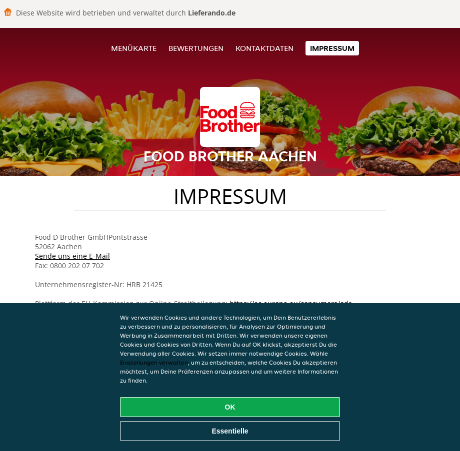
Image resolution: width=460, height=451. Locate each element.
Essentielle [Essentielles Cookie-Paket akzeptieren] (230, 431)
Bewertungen (196, 48)
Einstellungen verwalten (154, 362)
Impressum (332, 48)
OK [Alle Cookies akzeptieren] (230, 407)
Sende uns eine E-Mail (72, 256)
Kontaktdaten (265, 48)
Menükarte (133, 48)
